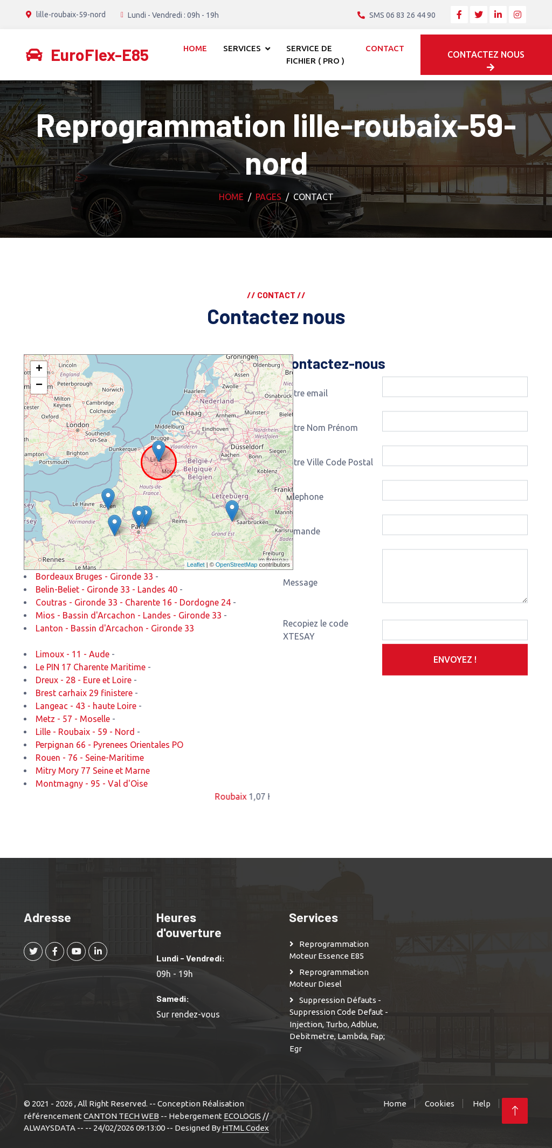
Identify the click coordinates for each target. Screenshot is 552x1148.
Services (242, 48)
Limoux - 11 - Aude (72, 654)
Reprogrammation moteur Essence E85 (329, 950)
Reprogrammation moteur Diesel (329, 978)
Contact (384, 48)
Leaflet (196, 564)
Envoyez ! (455, 723)
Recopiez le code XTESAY (315, 693)
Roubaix (249, 796)
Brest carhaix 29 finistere (84, 693)
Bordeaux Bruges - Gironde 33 (94, 576)
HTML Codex (245, 1127)
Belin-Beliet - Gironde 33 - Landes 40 (106, 589)
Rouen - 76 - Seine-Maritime (90, 757)
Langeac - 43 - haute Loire (86, 706)
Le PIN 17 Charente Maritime (91, 667)
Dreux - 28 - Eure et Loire (84, 680)
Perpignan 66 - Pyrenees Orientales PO (109, 745)
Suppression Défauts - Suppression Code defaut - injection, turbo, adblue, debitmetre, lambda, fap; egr (338, 1024)
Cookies (439, 1103)
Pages (268, 197)
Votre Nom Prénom (320, 491)
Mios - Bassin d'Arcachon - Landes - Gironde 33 (129, 615)
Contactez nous (486, 61)
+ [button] (39, 369)
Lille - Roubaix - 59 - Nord (85, 732)
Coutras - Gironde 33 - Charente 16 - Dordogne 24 (133, 602)
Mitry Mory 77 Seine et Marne (93, 770)
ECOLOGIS (242, 1115)
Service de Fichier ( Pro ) (315, 54)
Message (300, 646)
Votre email (305, 457)
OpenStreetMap (237, 564)
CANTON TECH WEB (121, 1115)
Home (195, 48)
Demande (301, 595)
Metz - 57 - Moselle (73, 719)
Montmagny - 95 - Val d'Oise (92, 783)
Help (482, 1103)
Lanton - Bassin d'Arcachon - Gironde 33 (115, 628)
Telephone (303, 560)
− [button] (39, 385)
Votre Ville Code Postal (328, 526)
